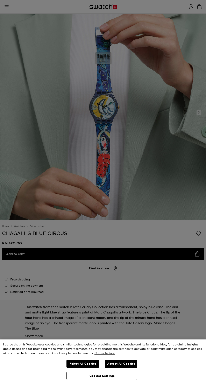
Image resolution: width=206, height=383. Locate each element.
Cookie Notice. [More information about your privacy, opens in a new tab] (104, 353)
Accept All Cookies (121, 363)
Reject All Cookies (83, 363)
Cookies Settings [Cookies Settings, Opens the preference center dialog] (102, 376)
